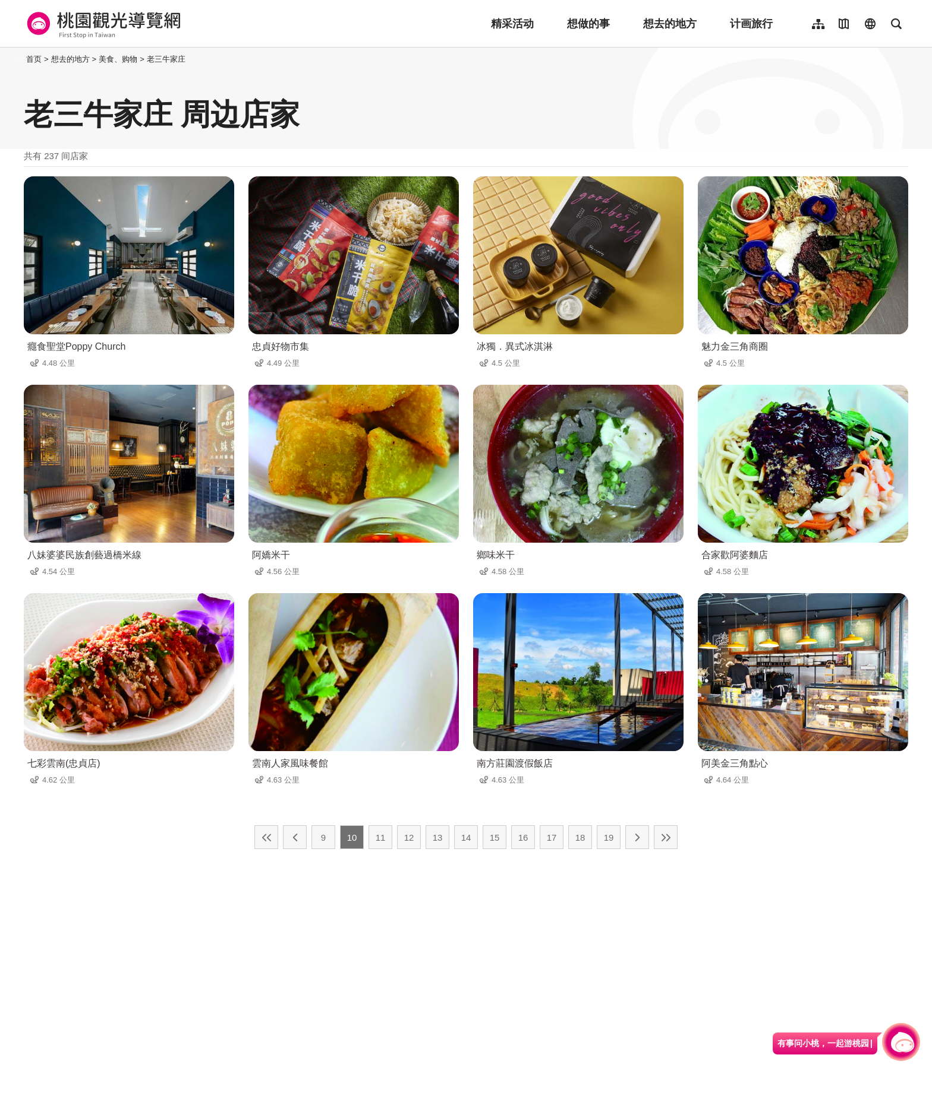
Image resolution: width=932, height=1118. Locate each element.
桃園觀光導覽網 (102, 24)
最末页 (666, 837)
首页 (34, 59)
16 (523, 837)
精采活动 (512, 24)
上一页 (295, 837)
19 (609, 837)
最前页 (266, 837)
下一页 (637, 837)
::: (20, 59)
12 (409, 837)
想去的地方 (670, 24)
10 (352, 837)
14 (466, 837)
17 (552, 837)
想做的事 (588, 24)
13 (438, 837)
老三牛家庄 (166, 59)
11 (381, 837)
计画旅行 (751, 24)
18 (580, 837)
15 (495, 837)
